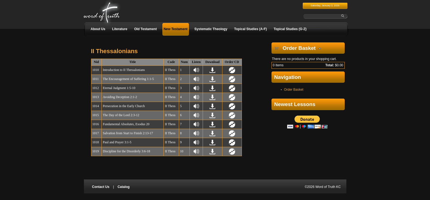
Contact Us (100, 187)
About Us (98, 29)
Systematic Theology (210, 29)
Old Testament (145, 29)
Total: (329, 65)
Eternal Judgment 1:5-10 (119, 88)
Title (132, 62)
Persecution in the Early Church (124, 106)
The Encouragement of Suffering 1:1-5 (128, 79)
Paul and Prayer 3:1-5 (117, 142)
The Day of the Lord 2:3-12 (121, 115)
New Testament (176, 29)
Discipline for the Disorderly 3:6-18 (126, 151)
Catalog (124, 187)
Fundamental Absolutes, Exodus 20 (126, 124)
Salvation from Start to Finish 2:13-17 (128, 133)
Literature (119, 29)
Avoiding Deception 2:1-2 (120, 97)
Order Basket (294, 90)
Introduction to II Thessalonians (124, 70)
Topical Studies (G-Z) (290, 29)
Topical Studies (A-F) (250, 29)
